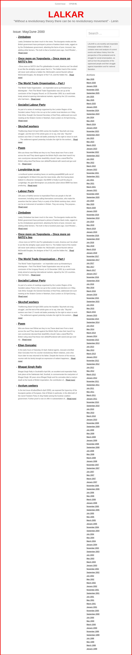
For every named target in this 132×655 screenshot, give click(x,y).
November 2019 (93, 214)
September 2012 (93, 364)
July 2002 (90, 576)
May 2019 (90, 225)
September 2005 (93, 510)
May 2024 (90, 121)
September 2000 (93, 614)
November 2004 (93, 527)
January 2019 (92, 232)
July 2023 (90, 138)
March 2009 (91, 437)
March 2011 (91, 395)
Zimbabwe (24, 36)
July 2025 (90, 96)
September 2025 (93, 93)
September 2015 (93, 301)
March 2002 (91, 583)
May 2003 (90, 558)
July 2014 (90, 326)
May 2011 (90, 392)
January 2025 (92, 107)
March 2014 (91, 333)
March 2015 (91, 312)
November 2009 (93, 423)
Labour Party (26, 190)
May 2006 (90, 496)
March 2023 (91, 145)
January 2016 (92, 294)
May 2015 (90, 308)
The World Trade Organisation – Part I (41, 83)
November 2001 (93, 590)
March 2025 (91, 103)
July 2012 (90, 367)
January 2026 (92, 86)
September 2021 (93, 176)
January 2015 (92, 315)
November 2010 (93, 402)
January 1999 (92, 649)
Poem (21, 147)
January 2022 (92, 169)
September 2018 (93, 239)
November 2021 (93, 173)
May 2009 (90, 433)
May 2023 (90, 142)
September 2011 (93, 385)
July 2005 (90, 513)
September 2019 (93, 218)
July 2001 (90, 596)
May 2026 (90, 79)
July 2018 (90, 242)
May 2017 (90, 267)
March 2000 (91, 624)
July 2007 (90, 471)
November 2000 (93, 610)
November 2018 (93, 235)
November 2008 (93, 444)
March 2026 (91, 82)
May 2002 (90, 579)
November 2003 (93, 548)
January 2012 (92, 378)
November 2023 (93, 131)
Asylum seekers (28, 385)
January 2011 (92, 399)
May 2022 (90, 162)
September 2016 (93, 280)
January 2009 (92, 440)
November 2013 (93, 339)
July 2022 (90, 159)
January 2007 (92, 482)
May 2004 (90, 537)
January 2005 (92, 524)
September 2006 (93, 489)
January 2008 (92, 461)
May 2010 (90, 412)
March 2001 (91, 603)
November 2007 (93, 465)
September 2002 (93, 572)
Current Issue (60, 4)
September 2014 (93, 322)
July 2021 (90, 180)
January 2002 (92, 586)
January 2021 (92, 190)
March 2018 (91, 249)
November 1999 (93, 631)
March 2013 (91, 353)
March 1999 (91, 645)
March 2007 (91, 478)
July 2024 (90, 117)
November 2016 (93, 277)
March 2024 (91, 124)
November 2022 (93, 152)
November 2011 (93, 381)
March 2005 (91, 520)
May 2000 (90, 621)
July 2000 (90, 617)
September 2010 (93, 405)
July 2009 (90, 430)
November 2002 (93, 569)
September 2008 (93, 447)
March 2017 (91, 270)
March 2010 (91, 416)
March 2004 (91, 541)
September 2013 (93, 343)
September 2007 (93, 468)
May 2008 (90, 454)
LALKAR (66, 14)
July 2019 (90, 221)
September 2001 (93, 593)
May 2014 (90, 329)
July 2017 (90, 263)
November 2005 (93, 506)
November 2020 (93, 194)
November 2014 (93, 319)
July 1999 (90, 638)
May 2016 (90, 287)
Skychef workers (28, 126)
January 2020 (92, 211)
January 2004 (92, 544)
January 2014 (92, 336)
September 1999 (93, 635)
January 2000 (92, 628)
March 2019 (91, 228)
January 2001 (92, 607)
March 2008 (91, 458)
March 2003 (91, 562)
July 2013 (90, 346)
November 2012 (93, 360)
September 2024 (93, 114)
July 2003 (90, 555)
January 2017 (92, 273)
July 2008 (90, 451)
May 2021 (90, 183)
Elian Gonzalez (27, 345)
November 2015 (93, 298)
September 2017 (93, 260)
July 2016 (90, 284)
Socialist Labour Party (32, 104)
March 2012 (91, 374)
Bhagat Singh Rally (30, 366)
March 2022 (91, 166)
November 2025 (93, 89)
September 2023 (93, 135)
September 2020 (93, 197)
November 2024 (93, 110)
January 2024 (92, 128)
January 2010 (92, 419)
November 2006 (93, 485)
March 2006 (91, 499)
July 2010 (90, 409)
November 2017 (93, 256)
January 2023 (92, 148)
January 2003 (92, 565)
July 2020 (90, 201)
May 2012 (90, 371)
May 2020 (90, 204)
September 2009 (93, 426)
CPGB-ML (73, 4)
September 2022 (93, 155)
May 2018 (90, 246)
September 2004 (93, 530)
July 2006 (90, 492)
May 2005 (90, 517)
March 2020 (91, 207)
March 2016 (91, 291)
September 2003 (93, 551)
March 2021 (91, 187)
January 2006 (92, 503)
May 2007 (90, 475)
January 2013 (92, 357)
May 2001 (90, 600)
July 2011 (90, 388)
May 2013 (90, 350)
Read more (23, 53)
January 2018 (92, 253)
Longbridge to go (28, 169)
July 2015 (90, 305)
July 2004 (90, 534)
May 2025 (90, 100)
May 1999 (90, 642)
